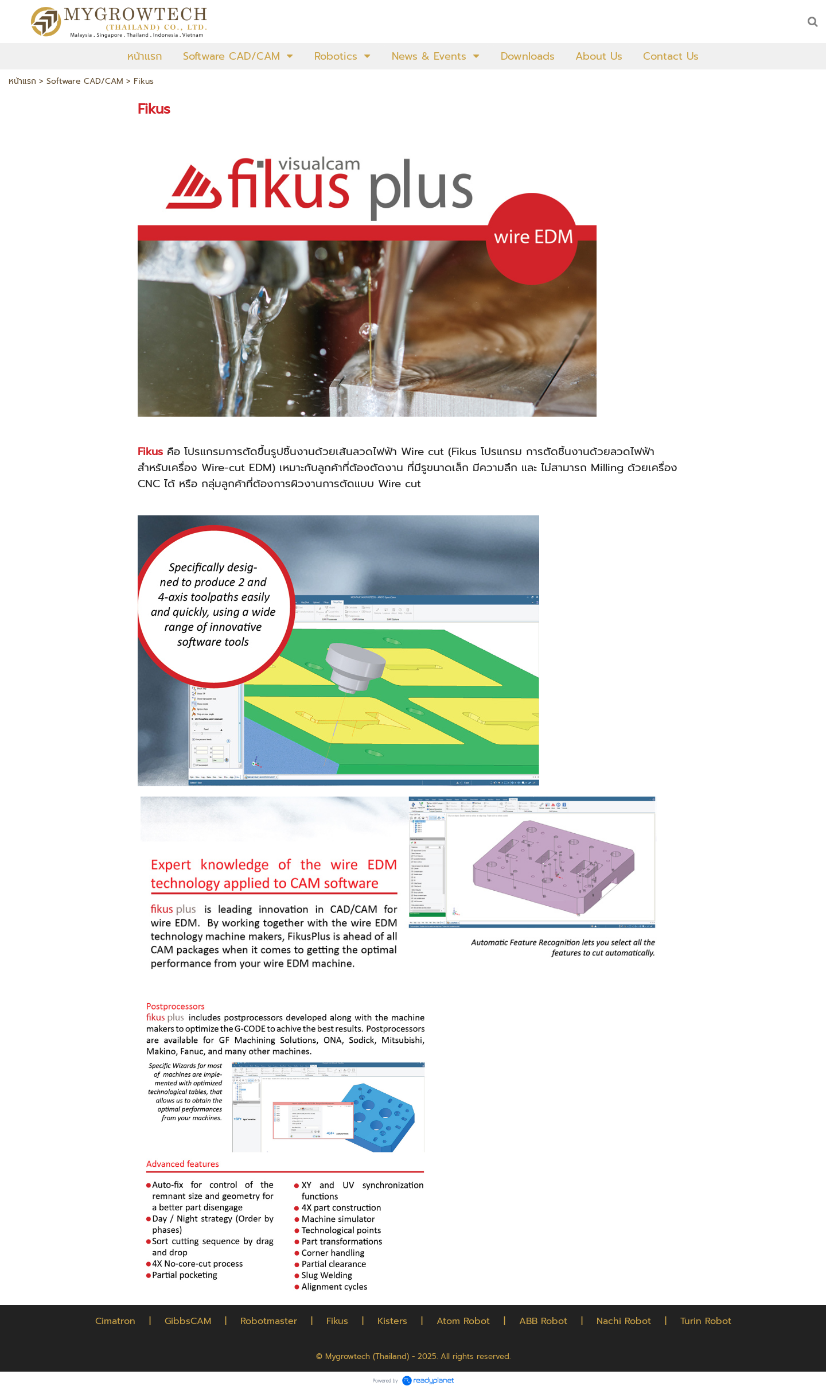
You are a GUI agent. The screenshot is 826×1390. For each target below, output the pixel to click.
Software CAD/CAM (84, 81)
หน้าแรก (22, 81)
